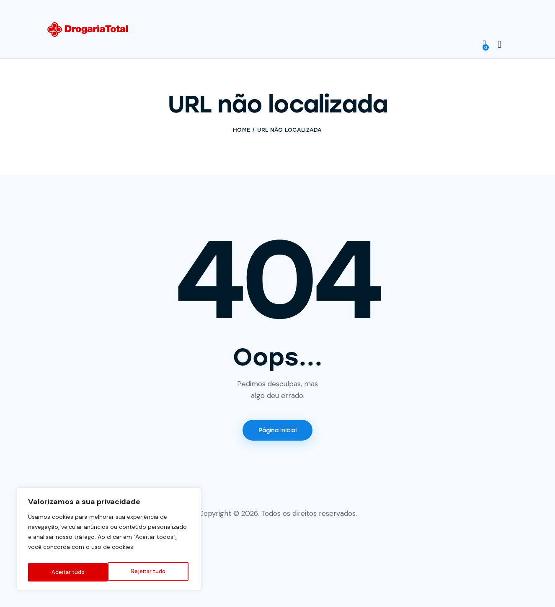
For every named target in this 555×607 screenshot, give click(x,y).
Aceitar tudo (150, 572)
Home (241, 130)
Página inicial (277, 431)
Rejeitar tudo (67, 572)
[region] (109, 541)
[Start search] (499, 44)
